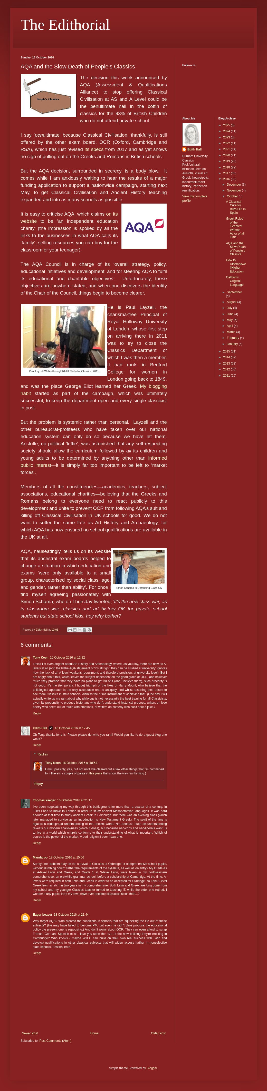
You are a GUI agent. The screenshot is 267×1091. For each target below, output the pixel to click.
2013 (227, 363)
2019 (227, 161)
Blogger (152, 1068)
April (230, 326)
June (230, 314)
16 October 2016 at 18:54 (79, 763)
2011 (227, 375)
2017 (227, 173)
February (233, 338)
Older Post (158, 1033)
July (230, 308)
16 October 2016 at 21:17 (74, 800)
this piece (95, 773)
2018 (227, 167)
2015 (227, 351)
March (231, 332)
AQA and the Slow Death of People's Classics (235, 248)
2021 (227, 149)
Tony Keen (40, 657)
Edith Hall (40, 728)
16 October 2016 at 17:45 (72, 728)
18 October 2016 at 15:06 (66, 857)
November (234, 190)
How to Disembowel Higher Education (236, 265)
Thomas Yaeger (44, 800)
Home (94, 1033)
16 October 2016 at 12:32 (67, 657)
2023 (227, 137)
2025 (227, 125)
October (233, 196)
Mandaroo (40, 857)
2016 (227, 179)
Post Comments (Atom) (55, 1041)
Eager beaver (42, 914)
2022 (227, 143)
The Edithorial (65, 24)
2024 (227, 131)
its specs (93, 149)
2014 (227, 357)
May (230, 320)
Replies (42, 754)
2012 (227, 369)
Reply (37, 713)
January (233, 344)
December (234, 184)
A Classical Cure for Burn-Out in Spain (235, 207)
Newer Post (30, 1033)
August (232, 302)
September (234, 292)
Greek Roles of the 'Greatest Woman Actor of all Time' (235, 228)
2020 (227, 155)
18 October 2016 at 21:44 (71, 914)
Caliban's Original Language (234, 281)
